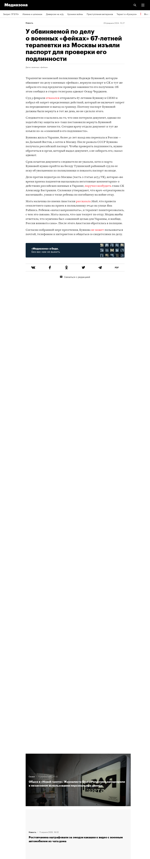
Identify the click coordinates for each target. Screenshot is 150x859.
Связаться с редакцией (75, 277)
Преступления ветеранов (100, 14)
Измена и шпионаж (32, 14)
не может (97, 230)
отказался (52, 98)
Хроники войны (75, 14)
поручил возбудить (98, 186)
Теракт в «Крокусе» (127, 14)
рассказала (83, 201)
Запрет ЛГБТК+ (11, 14)
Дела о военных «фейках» (37, 67)
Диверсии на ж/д (54, 14)
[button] (143, 5)
